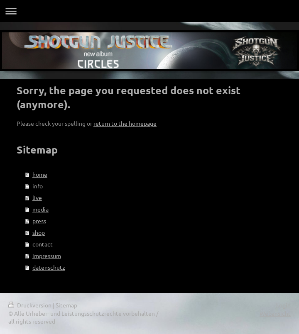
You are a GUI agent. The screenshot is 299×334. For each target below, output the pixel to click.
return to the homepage (125, 123)
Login (283, 305)
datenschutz (48, 267)
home (39, 174)
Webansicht (275, 313)
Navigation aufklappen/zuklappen (149, 11)
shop (38, 232)
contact (42, 244)
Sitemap (66, 305)
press (39, 220)
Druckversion (30, 305)
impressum (46, 255)
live (37, 197)
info (37, 186)
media (40, 209)
